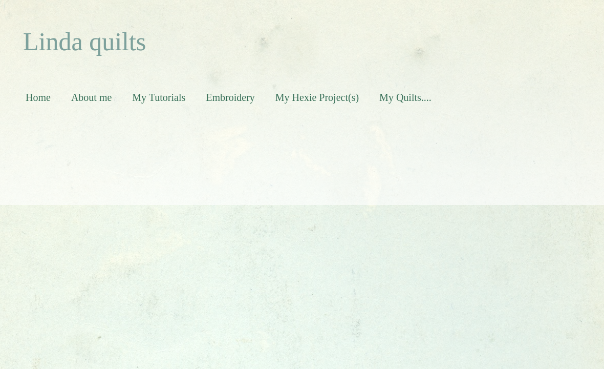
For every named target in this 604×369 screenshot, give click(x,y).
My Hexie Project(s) (317, 97)
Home (38, 97)
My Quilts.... (405, 97)
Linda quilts (84, 41)
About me (91, 97)
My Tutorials (158, 97)
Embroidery (230, 97)
